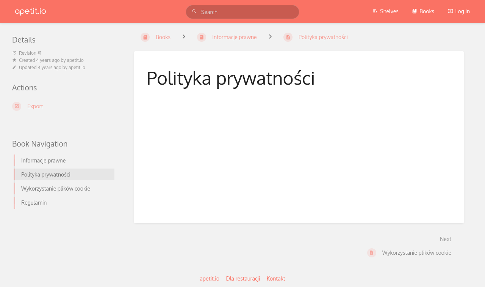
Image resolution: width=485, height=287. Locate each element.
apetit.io (75, 60)
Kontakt (276, 278)
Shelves (385, 11)
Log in (459, 11)
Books (423, 11)
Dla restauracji (243, 278)
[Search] (195, 11)
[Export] (64, 106)
